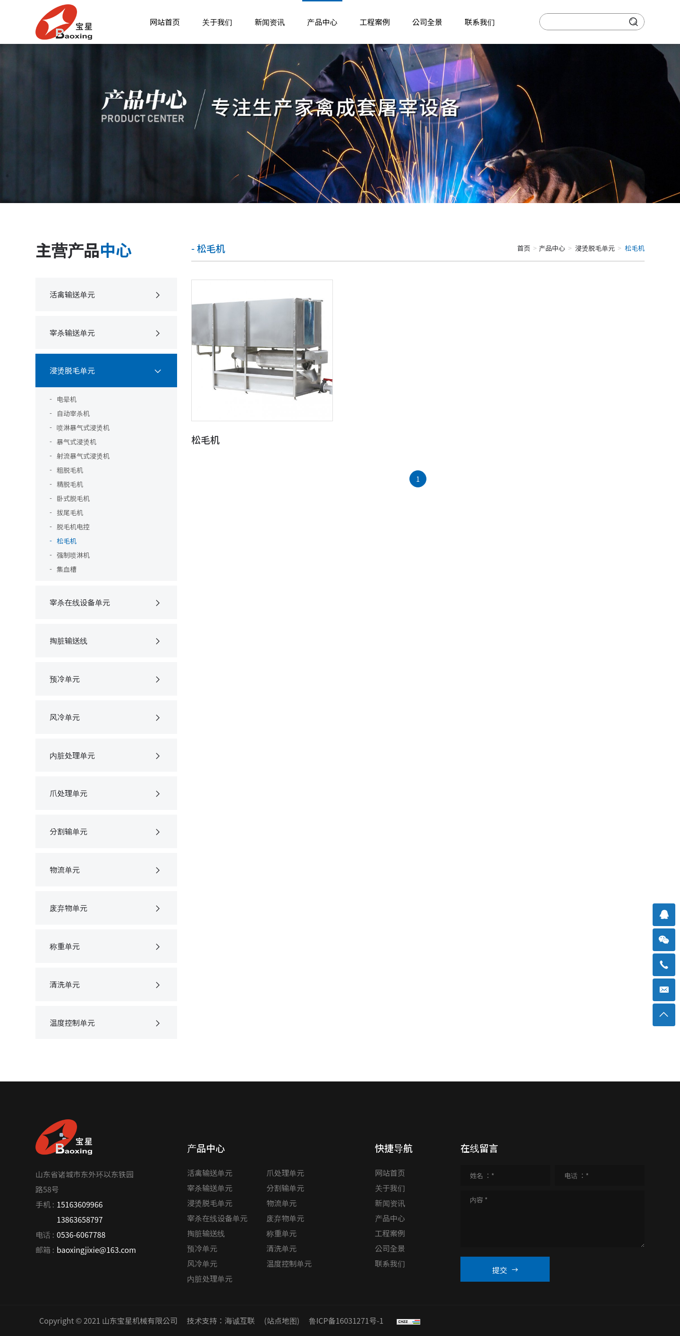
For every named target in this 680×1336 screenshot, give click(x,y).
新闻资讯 (390, 1202)
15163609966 (80, 1204)
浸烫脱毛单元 (595, 248)
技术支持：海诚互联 (221, 1320)
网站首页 (390, 1172)
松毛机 (205, 439)
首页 (523, 248)
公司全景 (390, 1248)
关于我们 (390, 1187)
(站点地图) (281, 1320)
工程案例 (390, 1233)
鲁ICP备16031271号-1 (346, 1320)
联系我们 (390, 1263)
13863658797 (80, 1219)
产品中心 (552, 248)
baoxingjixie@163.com (96, 1249)
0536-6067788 (81, 1234)
